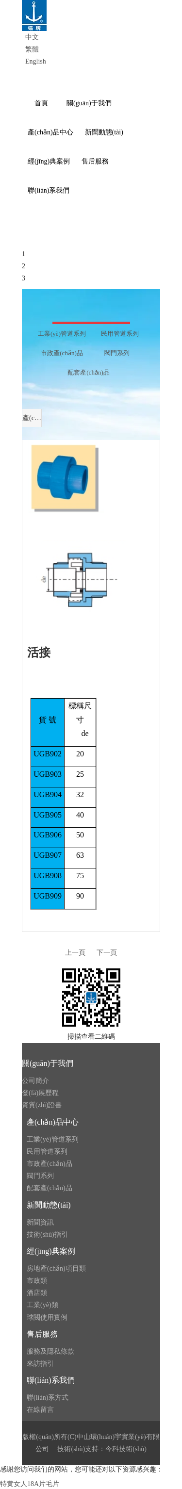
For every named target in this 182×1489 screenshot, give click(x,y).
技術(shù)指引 (47, 1234)
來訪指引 (40, 1363)
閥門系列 (40, 1175)
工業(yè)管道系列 (53, 1139)
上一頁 (75, 952)
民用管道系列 (47, 1151)
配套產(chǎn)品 (49, 1188)
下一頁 (107, 952)
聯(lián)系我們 (51, 1380)
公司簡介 (35, 1080)
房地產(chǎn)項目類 (56, 1268)
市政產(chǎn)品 (49, 1163)
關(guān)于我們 (47, 1063)
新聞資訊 (40, 1222)
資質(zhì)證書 (42, 1105)
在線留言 (40, 1409)
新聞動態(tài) (49, 1205)
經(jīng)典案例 (51, 1251)
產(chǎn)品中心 (53, 1122)
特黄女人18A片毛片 (29, 1484)
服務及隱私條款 (50, 1351)
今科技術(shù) (126, 1449)
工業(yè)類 (42, 1305)
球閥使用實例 (47, 1317)
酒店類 (37, 1292)
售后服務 (42, 1334)
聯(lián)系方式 (47, 1397)
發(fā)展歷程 (40, 1092)
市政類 (37, 1280)
